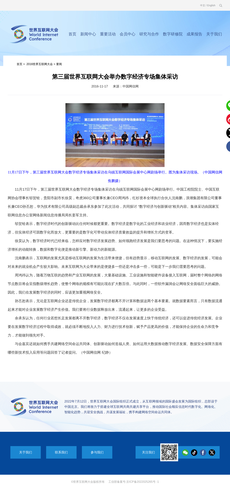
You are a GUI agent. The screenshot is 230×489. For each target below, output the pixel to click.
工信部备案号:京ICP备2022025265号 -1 (133, 481)
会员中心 (127, 34)
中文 (202, 5)
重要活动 (108, 34)
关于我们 (214, 34)
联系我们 (61, 452)
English (211, 5)
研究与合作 (149, 34)
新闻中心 (88, 34)
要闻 (59, 64)
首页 (72, 34)
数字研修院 (173, 34)
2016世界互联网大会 (39, 64)
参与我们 (97, 452)
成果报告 (194, 34)
